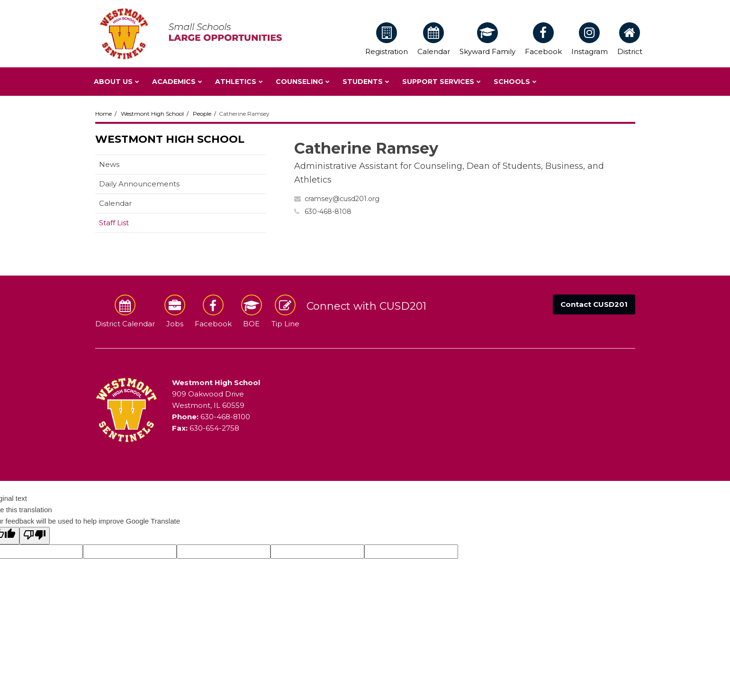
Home (103, 113)
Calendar (115, 203)
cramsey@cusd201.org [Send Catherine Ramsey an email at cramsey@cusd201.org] (342, 198)
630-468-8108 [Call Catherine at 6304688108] (328, 211)
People (202, 113)
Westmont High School (152, 113)
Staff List (114, 222)
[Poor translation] (34, 535)
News (109, 164)
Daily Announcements (139, 183)
